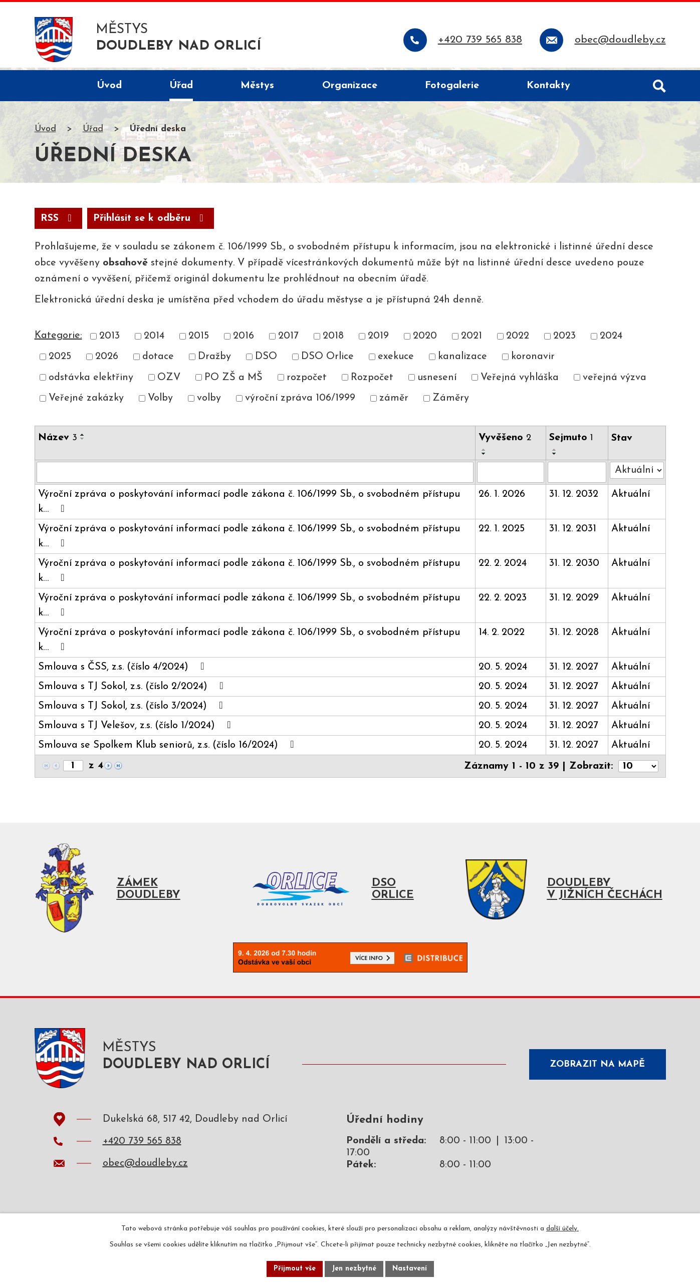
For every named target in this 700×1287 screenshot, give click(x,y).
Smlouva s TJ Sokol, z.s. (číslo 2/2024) (133, 689)
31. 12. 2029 (574, 601)
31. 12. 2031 (572, 532)
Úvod (45, 132)
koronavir (533, 360)
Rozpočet (372, 381)
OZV (168, 381)
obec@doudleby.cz (145, 1169)
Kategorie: (58, 339)
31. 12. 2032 (573, 497)
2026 (106, 360)
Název (57, 441)
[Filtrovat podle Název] (255, 475)
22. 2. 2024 (503, 566)
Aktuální (630, 497)
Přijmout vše (295, 1268)
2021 (471, 339)
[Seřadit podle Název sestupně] (82, 442)
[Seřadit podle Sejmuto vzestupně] (554, 453)
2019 (378, 339)
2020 (425, 339)
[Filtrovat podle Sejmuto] (577, 475)
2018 (333, 339)
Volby (160, 401)
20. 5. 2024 (503, 670)
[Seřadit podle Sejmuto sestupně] (554, 457)
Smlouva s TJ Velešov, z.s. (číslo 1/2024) (137, 728)
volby (209, 401)
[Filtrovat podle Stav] (637, 473)
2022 (517, 339)
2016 (243, 339)
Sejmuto (571, 441)
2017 (288, 339)
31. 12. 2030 (574, 566)
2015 (198, 339)
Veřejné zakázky (86, 401)
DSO (266, 360)
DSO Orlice (327, 360)
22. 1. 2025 (502, 532)
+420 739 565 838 (142, 1147)
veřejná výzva (614, 381)
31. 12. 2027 (573, 670)
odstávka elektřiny (91, 381)
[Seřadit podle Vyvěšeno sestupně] (484, 457)
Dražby (214, 360)
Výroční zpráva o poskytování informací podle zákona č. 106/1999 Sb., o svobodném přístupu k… (249, 504)
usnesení (436, 381)
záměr (393, 401)
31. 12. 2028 (574, 635)
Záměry (450, 401)
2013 (109, 339)
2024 (611, 339)
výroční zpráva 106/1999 (300, 401)
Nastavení (409, 1268)
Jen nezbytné (354, 1268)
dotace (158, 360)
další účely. (562, 1228)
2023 (564, 339)
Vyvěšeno (505, 441)
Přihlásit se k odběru (150, 221)
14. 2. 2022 (502, 635)
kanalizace (462, 360)
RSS (58, 221)
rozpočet (307, 381)
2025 (60, 360)
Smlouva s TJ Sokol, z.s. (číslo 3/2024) (132, 708)
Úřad (93, 132)
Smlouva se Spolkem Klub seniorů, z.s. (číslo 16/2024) (168, 747)
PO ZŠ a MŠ (233, 381)
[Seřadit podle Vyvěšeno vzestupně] (484, 453)
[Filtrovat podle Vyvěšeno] (510, 475)
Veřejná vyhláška (520, 381)
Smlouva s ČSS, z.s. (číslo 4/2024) (123, 669)
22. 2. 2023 (503, 601)
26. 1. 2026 (502, 497)
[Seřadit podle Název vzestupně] (82, 438)
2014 (154, 339)
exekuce (396, 360)
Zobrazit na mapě (597, 1067)
